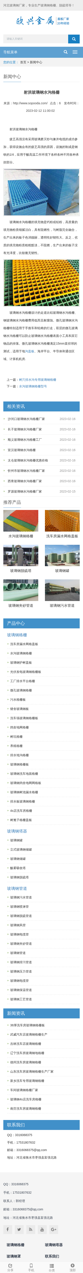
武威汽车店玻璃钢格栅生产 (28, 1034)
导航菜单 (10, 52)
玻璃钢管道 (17, 888)
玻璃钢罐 (62, 571)
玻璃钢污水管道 (62, 605)
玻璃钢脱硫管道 (21, 916)
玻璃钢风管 (18, 925)
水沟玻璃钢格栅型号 (33, 386)
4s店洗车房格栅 (21, 810)
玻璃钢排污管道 (21, 962)
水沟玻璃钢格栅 (20, 536)
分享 (10, 1267)
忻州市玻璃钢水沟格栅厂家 (26, 470)
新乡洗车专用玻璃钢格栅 (27, 1081)
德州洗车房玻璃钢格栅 (25, 1062)
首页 (23, 62)
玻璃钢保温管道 (21, 990)
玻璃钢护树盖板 (21, 662)
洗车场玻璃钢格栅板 (24, 718)
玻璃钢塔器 (17, 831)
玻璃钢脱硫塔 (20, 571)
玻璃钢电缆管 (19, 934)
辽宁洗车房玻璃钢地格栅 (27, 1053)
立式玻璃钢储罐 (21, 849)
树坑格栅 (16, 736)
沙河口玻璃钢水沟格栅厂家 (26, 419)
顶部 (72, 1267)
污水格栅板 (18, 699)
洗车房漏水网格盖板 (62, 536)
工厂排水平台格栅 (22, 681)
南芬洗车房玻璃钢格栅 (25, 1108)
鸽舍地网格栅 (19, 727)
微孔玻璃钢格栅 (21, 690)
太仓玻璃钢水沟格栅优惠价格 (28, 460)
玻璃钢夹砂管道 (20, 605)
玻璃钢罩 (14, 1256)
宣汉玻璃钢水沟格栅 (22, 450)
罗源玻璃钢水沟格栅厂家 (25, 491)
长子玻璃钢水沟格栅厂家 (25, 429)
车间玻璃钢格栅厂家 (24, 1090)
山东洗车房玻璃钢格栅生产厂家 (32, 1071)
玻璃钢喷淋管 (19, 906)
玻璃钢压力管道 (21, 971)
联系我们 (52, 1256)
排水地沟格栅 (19, 755)
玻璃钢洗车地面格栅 (24, 773)
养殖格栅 (16, 746)
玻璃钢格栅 (17, 635)
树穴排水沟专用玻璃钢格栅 (37, 379)
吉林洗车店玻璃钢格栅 (25, 1043)
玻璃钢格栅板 (19, 764)
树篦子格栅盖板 (21, 820)
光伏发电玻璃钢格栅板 (25, 672)
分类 (52, 1267)
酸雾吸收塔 (18, 868)
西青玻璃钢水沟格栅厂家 (25, 481)
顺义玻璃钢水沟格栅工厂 (25, 439)
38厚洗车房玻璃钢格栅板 (27, 1025)
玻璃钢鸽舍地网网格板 (25, 783)
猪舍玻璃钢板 (19, 709)
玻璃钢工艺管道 (21, 999)
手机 (31, 1267)
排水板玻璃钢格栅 (22, 801)
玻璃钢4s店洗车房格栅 (25, 1099)
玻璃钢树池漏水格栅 (24, 792)
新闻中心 (36, 62)
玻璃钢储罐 (18, 858)
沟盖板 (29, 351)
